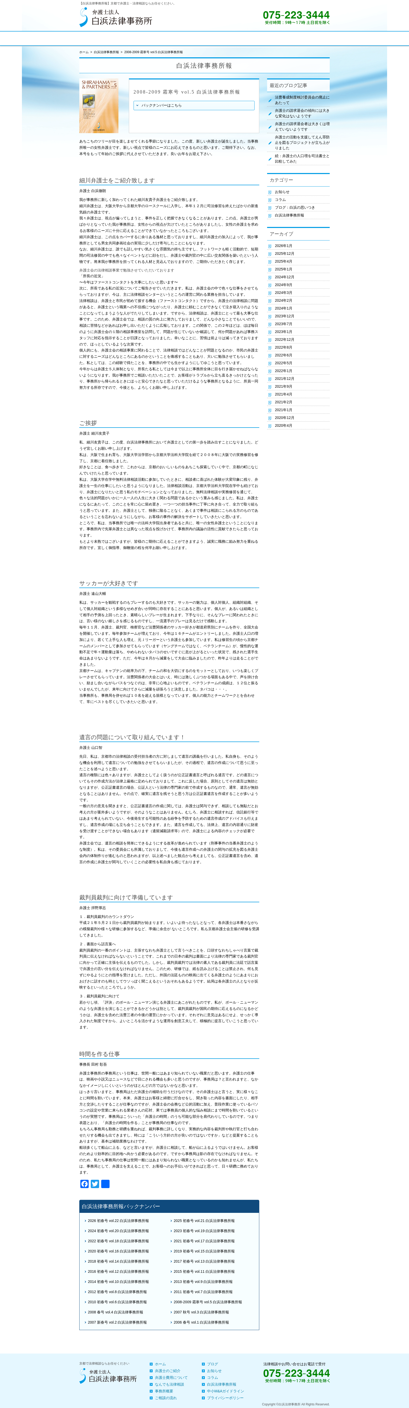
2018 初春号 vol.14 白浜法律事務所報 (118, 1261)
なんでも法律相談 (169, 1384)
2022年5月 (283, 363)
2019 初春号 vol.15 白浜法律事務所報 (204, 1251)
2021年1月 (283, 410)
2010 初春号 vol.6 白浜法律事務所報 (117, 1302)
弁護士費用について (171, 1377)
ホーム (160, 1364)
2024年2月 (283, 300)
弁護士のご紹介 (168, 1371)
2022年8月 (283, 347)
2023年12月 (284, 316)
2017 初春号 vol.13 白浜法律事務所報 (204, 1261)
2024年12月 (284, 277)
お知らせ (282, 192)
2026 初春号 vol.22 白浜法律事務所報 (118, 1221)
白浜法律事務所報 (106, 52)
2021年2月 (283, 402)
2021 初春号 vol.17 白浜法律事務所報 (204, 1241)
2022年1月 (283, 371)
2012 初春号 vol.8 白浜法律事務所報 (117, 1292)
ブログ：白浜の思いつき (295, 207)
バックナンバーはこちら (162, 105)
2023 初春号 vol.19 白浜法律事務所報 (204, 1231)
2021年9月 (283, 386)
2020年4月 (283, 425)
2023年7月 (283, 324)
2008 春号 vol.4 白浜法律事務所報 (115, 1312)
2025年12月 (284, 253)
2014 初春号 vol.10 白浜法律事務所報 (118, 1282)
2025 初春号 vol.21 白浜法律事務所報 (204, 1221)
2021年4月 (283, 394)
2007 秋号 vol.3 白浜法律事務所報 (201, 1312)
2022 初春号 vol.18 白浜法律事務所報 (118, 1241)
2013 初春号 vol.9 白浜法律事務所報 (203, 1282)
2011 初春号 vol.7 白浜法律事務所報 (203, 1292)
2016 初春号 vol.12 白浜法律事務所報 (118, 1271)
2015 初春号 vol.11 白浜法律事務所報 (204, 1271)
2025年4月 (283, 261)
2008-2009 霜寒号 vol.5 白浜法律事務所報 (208, 1302)
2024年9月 (283, 285)
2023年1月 (283, 332)
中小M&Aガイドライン (225, 1391)
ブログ (212, 1364)
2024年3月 (283, 293)
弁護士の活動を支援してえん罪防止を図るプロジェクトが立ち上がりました (302, 142)
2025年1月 (283, 269)
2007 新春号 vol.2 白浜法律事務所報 (117, 1322)
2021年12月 (284, 378)
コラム (280, 199)
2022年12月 (284, 339)
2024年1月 (283, 308)
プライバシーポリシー (225, 1398)
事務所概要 (164, 1391)
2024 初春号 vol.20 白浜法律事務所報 (118, 1231)
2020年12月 (284, 418)
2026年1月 (283, 246)
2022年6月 (283, 355)
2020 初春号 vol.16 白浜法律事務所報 (118, 1251)
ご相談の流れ (166, 1398)
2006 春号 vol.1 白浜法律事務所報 (201, 1322)
